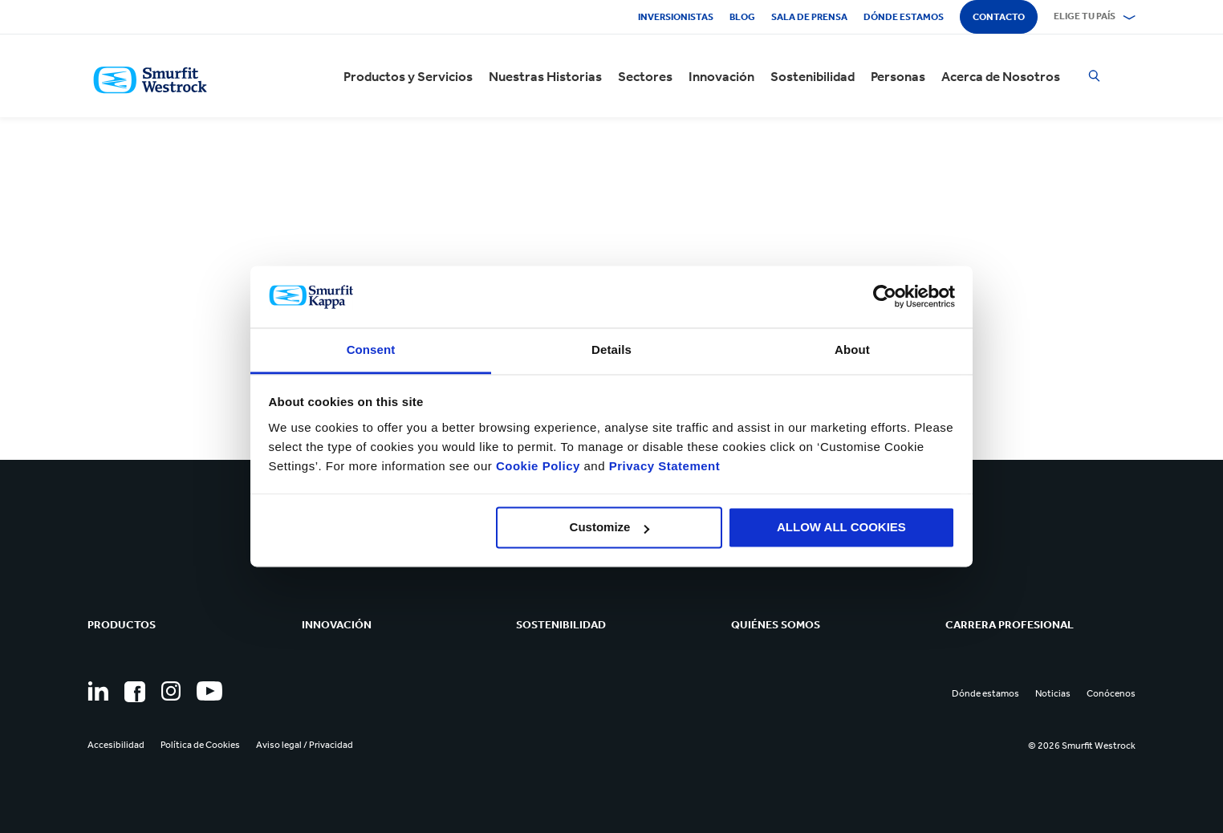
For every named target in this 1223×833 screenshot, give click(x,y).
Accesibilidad (115, 744)
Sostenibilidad (812, 76)
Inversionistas (675, 16)
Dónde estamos (903, 16)
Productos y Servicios (408, 76)
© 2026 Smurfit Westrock (1082, 745)
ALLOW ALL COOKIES (841, 527)
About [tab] (852, 349)
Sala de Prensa (809, 16)
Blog (742, 16)
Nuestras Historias (545, 76)
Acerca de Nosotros (1000, 76)
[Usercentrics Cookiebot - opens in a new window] (885, 297)
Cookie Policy (538, 466)
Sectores (645, 76)
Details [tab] (611, 349)
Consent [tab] (371, 349)
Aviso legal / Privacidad (304, 744)
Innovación (721, 76)
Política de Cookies (200, 744)
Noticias (1053, 693)
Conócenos (1111, 693)
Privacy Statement (662, 466)
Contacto (999, 16)
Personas (898, 76)
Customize (610, 527)
